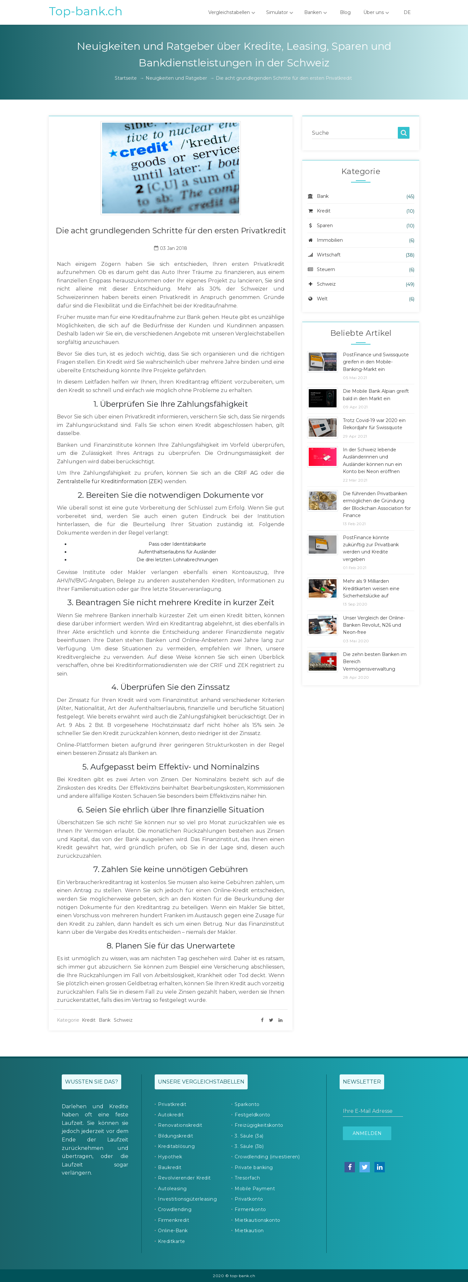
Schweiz (123, 1020)
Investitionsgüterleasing (187, 1199)
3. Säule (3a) (249, 1136)
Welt (317, 299)
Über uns (376, 12)
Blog (345, 12)
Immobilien (325, 240)
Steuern (321, 269)
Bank (104, 1020)
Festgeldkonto (252, 1115)
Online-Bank (173, 1231)
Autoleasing (172, 1189)
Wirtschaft (324, 255)
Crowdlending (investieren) (267, 1157)
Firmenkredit (173, 1220)
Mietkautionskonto (257, 1220)
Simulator (279, 12)
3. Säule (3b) (249, 1146)
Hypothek (170, 1157)
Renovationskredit (180, 1125)
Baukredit (170, 1167)
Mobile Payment (255, 1189)
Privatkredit (172, 1104)
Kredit (89, 1020)
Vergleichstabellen (231, 12)
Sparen (320, 225)
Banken (315, 12)
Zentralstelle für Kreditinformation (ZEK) (110, 481)
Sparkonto (247, 1104)
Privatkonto (249, 1199)
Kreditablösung (176, 1146)
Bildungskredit (175, 1136)
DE (407, 12)
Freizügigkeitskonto (259, 1125)
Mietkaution (249, 1231)
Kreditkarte (171, 1241)
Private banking (254, 1167)
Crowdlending (174, 1209)
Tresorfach (247, 1178)
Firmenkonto (250, 1209)
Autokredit (171, 1115)
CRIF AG (246, 473)
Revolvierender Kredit (184, 1178)
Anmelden (367, 1133)
